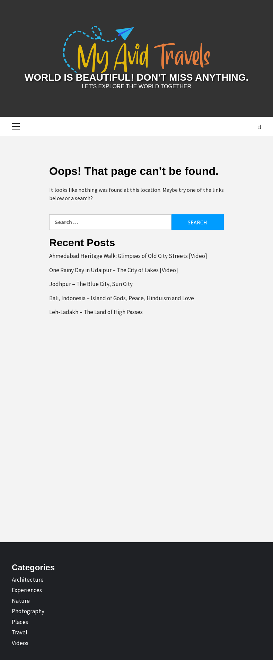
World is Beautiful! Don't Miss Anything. (136, 77)
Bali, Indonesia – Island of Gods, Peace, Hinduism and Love (121, 298)
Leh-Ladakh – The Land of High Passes (96, 312)
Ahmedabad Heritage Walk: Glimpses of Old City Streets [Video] (128, 256)
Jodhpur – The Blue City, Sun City (91, 284)
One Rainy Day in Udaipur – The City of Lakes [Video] (113, 270)
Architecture (28, 579)
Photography (28, 611)
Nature (21, 601)
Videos (20, 643)
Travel (19, 632)
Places (20, 622)
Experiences (27, 590)
